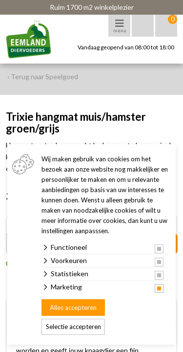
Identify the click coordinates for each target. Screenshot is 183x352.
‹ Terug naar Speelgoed (42, 76)
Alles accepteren (73, 307)
